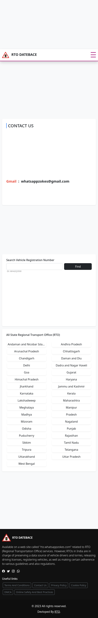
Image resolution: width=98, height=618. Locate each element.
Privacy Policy (59, 585)
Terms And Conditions (17, 585)
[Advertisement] (49, 24)
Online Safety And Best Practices (34, 592)
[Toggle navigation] (93, 55)
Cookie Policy (78, 585)
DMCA (8, 592)
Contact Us (40, 585)
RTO (57, 612)
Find (78, 266)
